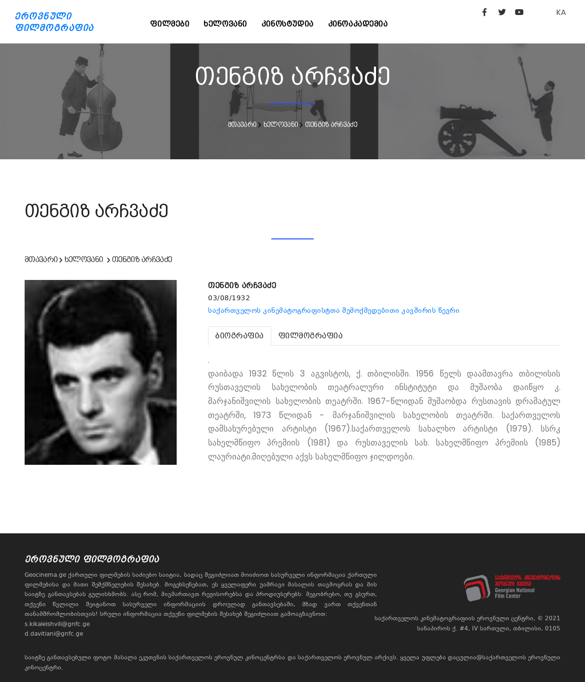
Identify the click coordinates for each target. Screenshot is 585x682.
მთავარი (242, 124)
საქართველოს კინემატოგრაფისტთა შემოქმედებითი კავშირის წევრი (334, 310)
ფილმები (170, 23)
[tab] (239, 336)
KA (561, 12)
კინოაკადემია (359, 23)
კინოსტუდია (288, 23)
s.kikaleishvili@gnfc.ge (57, 624)
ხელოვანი (226, 23)
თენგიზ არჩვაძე (331, 124)
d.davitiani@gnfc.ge (54, 633)
